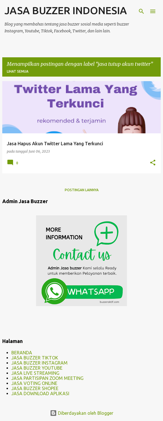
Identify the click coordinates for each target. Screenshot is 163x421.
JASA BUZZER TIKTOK (34, 357)
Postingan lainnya (82, 190)
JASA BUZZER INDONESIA (66, 10)
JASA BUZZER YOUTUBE (36, 368)
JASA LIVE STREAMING (35, 373)
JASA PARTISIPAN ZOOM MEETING (47, 378)
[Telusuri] (141, 11)
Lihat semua (17, 71)
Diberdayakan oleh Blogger (81, 413)
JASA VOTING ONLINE (34, 383)
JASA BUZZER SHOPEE (34, 388)
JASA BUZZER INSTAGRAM (39, 362)
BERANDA (21, 352)
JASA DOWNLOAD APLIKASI (40, 393)
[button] (152, 163)
